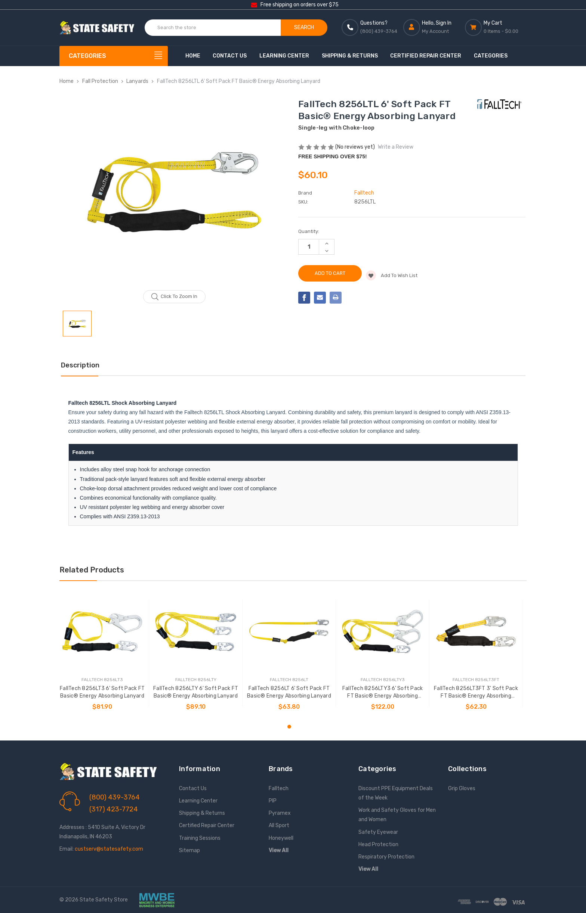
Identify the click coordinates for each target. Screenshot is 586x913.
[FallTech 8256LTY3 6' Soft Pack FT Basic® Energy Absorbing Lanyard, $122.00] (382, 631)
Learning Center (284, 56)
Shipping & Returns (350, 56)
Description (80, 365)
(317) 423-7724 (113, 809)
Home (192, 56)
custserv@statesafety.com (109, 849)
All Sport (279, 825)
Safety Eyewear (378, 832)
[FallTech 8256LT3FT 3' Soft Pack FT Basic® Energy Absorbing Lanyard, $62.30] (476, 631)
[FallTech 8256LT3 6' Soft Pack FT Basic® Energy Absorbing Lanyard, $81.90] (102, 631)
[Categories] (113, 56)
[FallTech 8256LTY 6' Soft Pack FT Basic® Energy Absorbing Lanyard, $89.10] (195, 631)
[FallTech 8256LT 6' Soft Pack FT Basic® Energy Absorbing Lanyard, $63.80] (289, 631)
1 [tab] (289, 727)
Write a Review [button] (395, 147)
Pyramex (280, 813)
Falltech (279, 788)
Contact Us (230, 56)
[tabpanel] (102, 653)
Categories (491, 56)
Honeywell (281, 838)
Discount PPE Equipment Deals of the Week (395, 793)
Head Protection (378, 844)
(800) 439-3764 (114, 797)
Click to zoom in (174, 297)
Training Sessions (199, 838)
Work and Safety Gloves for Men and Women (397, 815)
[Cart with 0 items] (496, 27)
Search (304, 27)
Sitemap (189, 850)
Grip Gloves (461, 788)
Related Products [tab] (91, 569)
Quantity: (308, 231)
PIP (273, 801)
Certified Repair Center (425, 56)
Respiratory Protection (386, 857)
